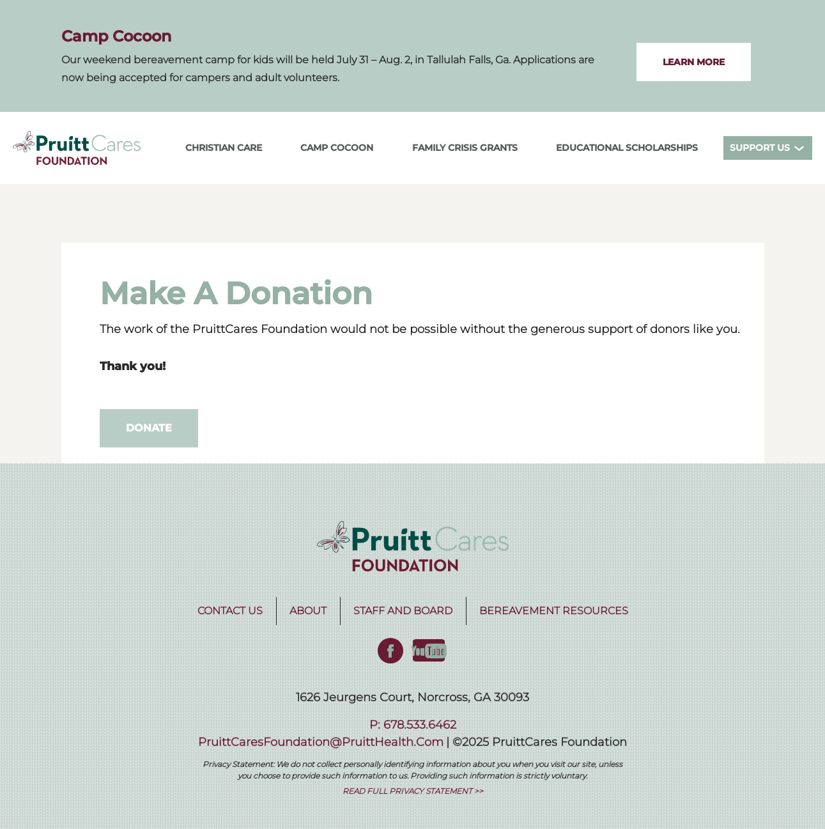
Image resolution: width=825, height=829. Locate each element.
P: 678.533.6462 (412, 725)
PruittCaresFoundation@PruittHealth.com (320, 742)
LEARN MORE (694, 62)
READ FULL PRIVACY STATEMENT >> (413, 791)
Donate (149, 428)
